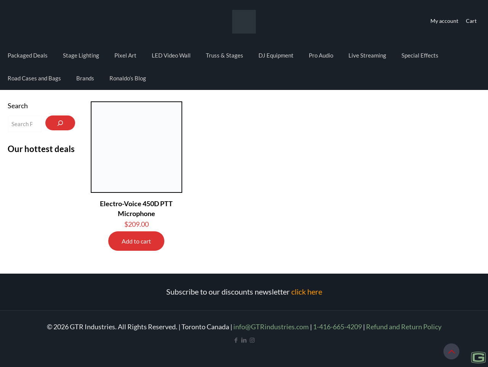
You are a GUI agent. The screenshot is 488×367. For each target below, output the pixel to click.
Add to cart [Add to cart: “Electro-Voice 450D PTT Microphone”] (136, 241)
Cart (471, 21)
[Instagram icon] (252, 340)
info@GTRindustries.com (271, 326)
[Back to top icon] (451, 351)
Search (18, 105)
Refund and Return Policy (403, 326)
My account (444, 21)
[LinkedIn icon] (244, 340)
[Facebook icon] (236, 340)
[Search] (60, 122)
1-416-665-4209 (337, 326)
